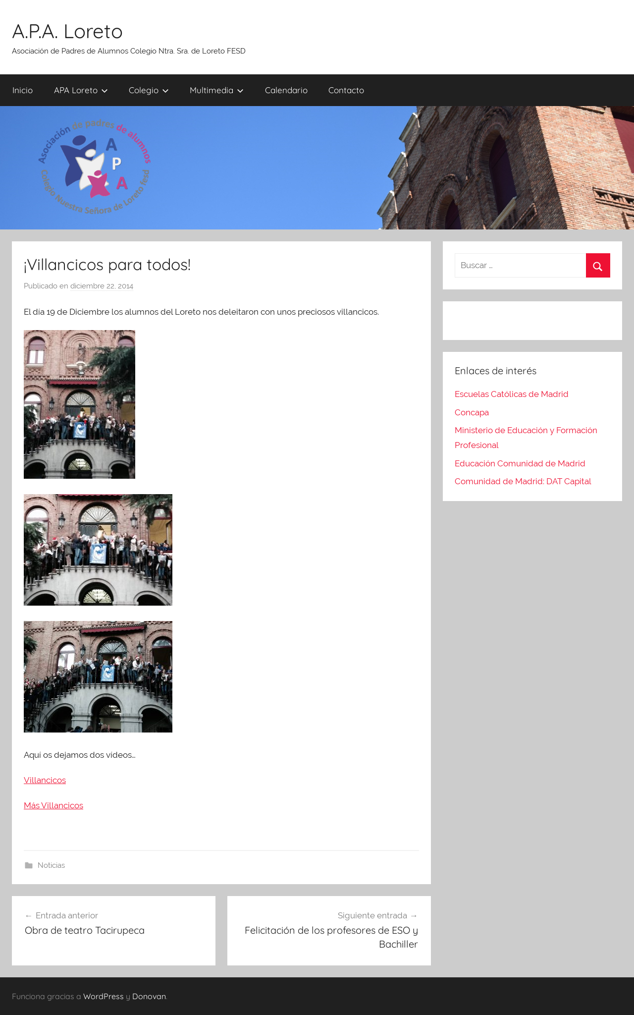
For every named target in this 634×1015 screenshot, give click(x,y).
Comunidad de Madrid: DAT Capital (523, 481)
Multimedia (217, 90)
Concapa (472, 412)
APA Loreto (81, 90)
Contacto (346, 90)
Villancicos (45, 780)
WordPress (103, 996)
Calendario (286, 90)
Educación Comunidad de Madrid (520, 463)
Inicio (22, 90)
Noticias (51, 865)
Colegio (149, 90)
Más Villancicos (53, 805)
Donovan (149, 996)
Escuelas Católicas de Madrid (512, 394)
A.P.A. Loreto (67, 30)
